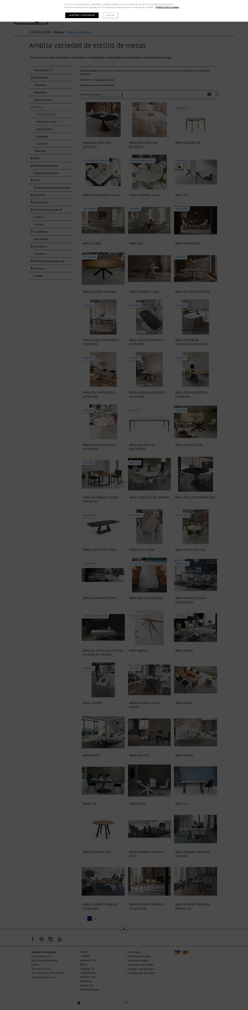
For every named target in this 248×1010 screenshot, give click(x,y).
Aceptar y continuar (82, 15)
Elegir (110, 15)
